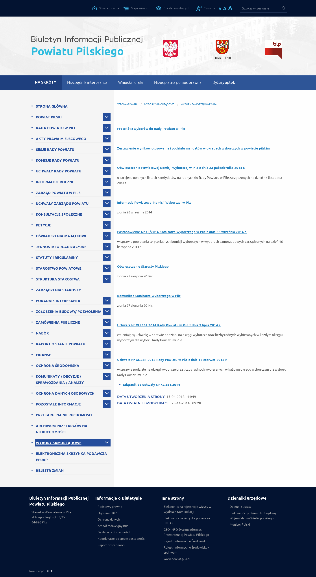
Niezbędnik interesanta (87, 82)
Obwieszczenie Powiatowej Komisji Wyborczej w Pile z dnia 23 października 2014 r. (181, 168)
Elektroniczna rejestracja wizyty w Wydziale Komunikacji (187, 509)
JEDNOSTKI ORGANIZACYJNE (61, 247)
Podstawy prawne (110, 506)
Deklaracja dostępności (114, 532)
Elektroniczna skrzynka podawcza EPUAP (187, 520)
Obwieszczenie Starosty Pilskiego (143, 266)
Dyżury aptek (224, 82)
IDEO (48, 571)
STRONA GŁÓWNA (52, 106)
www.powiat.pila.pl (177, 559)
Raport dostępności (111, 545)
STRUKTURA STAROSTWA (58, 279)
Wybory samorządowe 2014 (198, 104)
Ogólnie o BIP (107, 513)
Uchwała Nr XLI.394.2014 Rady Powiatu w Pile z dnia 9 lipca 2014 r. (169, 325)
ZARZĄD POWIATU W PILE (58, 193)
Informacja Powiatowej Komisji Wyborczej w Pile (154, 202)
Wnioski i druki (130, 82)
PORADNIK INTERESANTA (58, 301)
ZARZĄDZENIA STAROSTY (58, 290)
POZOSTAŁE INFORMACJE (58, 404)
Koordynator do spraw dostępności (122, 538)
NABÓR (42, 333)
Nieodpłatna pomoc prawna (177, 82)
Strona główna (127, 104)
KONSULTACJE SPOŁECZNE (59, 214)
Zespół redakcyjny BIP (113, 526)
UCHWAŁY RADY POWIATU (58, 171)
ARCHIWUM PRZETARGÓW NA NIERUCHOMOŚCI (61, 429)
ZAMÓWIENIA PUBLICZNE (58, 322)
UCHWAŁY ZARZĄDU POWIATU (62, 203)
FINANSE (43, 355)
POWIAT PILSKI (49, 117)
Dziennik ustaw (240, 506)
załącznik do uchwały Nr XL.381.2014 (151, 385)
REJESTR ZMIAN (50, 470)
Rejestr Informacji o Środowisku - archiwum (186, 550)
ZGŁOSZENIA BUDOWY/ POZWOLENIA (69, 312)
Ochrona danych (109, 519)
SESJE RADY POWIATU (55, 149)
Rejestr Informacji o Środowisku (185, 541)
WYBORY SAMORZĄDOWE (58, 443)
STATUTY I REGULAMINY (57, 258)
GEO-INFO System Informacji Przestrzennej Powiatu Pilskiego (186, 532)
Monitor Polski (240, 524)
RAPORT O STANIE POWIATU (60, 344)
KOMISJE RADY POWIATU (57, 160)
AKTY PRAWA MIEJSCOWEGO (61, 139)
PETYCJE (43, 225)
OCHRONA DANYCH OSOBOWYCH (65, 393)
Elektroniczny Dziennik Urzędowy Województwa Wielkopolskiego (253, 515)
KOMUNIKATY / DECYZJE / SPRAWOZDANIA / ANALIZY (60, 379)
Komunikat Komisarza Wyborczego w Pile (149, 296)
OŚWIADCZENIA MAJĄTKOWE (61, 236)
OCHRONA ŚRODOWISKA (57, 366)
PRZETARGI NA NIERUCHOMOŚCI (64, 415)
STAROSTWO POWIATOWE (58, 268)
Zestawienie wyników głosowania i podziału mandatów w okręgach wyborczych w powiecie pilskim (193, 148)
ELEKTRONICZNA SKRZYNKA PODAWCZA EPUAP (71, 457)
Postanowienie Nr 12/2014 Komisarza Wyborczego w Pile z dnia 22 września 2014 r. (182, 232)
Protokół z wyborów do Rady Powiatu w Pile (151, 129)
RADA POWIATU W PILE (56, 128)
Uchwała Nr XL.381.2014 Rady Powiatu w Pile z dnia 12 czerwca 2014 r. (172, 360)
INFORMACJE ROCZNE (55, 182)
